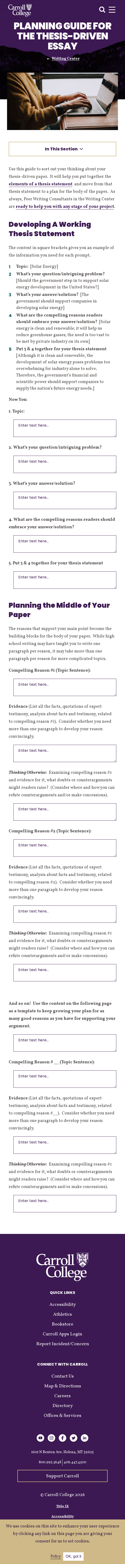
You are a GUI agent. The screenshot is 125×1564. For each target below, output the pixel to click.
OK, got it (73, 1556)
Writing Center (66, 58)
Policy (56, 1556)
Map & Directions (62, 1386)
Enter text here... (64, 428)
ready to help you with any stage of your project (65, 207)
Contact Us (62, 1376)
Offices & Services (62, 1415)
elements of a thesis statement (40, 184)
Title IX (62, 1506)
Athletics (62, 1314)
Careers (62, 1396)
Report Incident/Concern (62, 1344)
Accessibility (62, 1304)
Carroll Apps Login (62, 1334)
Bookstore (62, 1324)
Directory (62, 1406)
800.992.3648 (50, 1462)
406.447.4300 (75, 1462)
